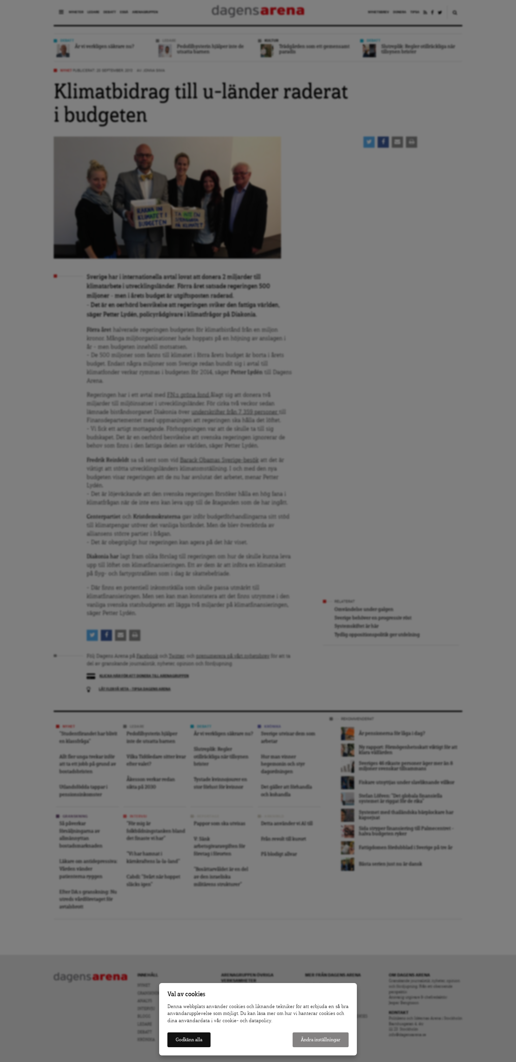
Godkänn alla (189, 1039)
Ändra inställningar (320, 1039)
